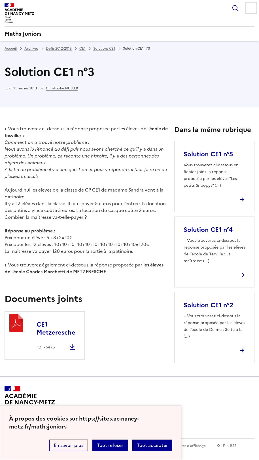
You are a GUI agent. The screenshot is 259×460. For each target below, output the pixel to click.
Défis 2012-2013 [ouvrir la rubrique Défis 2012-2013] (59, 48)
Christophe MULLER (62, 88)
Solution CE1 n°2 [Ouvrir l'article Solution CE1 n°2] (208, 305)
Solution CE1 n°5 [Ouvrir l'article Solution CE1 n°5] (208, 154)
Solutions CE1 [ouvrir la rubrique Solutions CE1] (104, 48)
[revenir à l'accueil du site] (129, 34)
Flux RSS (229, 445)
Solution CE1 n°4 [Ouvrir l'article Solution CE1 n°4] (208, 229)
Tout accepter (152, 445)
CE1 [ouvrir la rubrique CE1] (82, 48)
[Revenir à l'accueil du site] (30, 402)
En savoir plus (68, 445)
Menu (251, 8)
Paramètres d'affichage (186, 445)
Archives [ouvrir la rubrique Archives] (31, 48)
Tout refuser (110, 445)
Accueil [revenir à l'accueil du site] (11, 48)
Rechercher (235, 8)
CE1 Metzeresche (56, 328)
